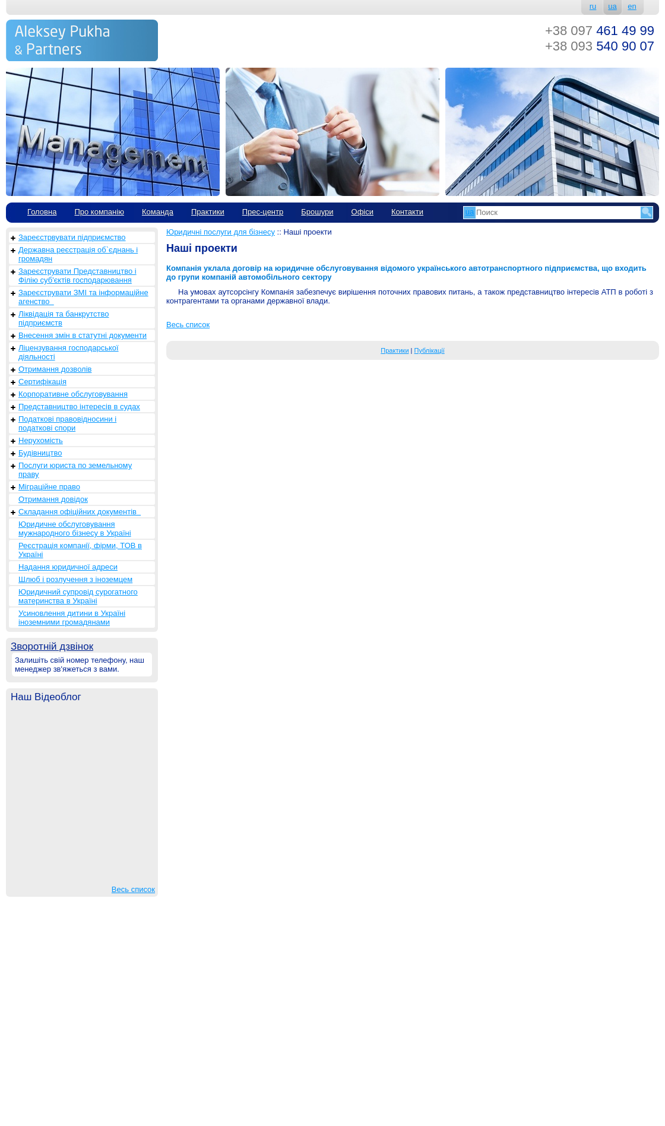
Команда (157, 211)
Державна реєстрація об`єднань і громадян (78, 254)
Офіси (362, 211)
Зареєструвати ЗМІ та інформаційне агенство (83, 297)
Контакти (407, 211)
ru (593, 6)
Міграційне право (49, 486)
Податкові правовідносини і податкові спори (67, 423)
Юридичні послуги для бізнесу (220, 231)
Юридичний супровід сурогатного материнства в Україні (78, 596)
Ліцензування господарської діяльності (68, 352)
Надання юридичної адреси (68, 566)
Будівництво (40, 452)
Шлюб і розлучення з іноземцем (75, 579)
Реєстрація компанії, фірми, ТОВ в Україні (80, 550)
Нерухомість (40, 440)
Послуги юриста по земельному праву (75, 470)
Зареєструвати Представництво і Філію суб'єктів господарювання (77, 275)
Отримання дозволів (54, 369)
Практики (207, 211)
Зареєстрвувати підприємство (72, 237)
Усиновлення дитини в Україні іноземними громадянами (71, 618)
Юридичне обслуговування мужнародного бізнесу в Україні (74, 528)
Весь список (133, 889)
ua (612, 6)
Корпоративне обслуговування (73, 394)
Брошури (317, 211)
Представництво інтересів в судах (79, 406)
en (632, 6)
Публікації (429, 350)
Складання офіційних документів (79, 511)
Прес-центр (263, 211)
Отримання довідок (53, 499)
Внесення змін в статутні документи (82, 335)
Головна (41, 211)
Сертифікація (42, 381)
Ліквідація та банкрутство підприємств (63, 318)
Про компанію (99, 211)
